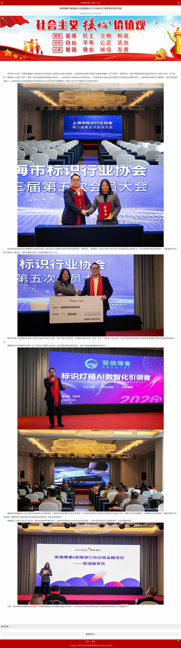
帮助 (93, 641)
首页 (87, 641)
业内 (93, 3)
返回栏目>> (90, 634)
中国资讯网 (85, 3)
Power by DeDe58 (106, 645)
